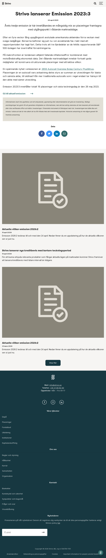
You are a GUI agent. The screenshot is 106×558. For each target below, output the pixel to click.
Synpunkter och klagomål (12, 499)
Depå (4, 417)
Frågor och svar (8, 504)
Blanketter (6, 488)
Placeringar (6, 422)
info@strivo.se (55, 385)
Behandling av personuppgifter (35, 554)
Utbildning (6, 433)
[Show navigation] (101, 3)
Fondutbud (6, 427)
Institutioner (7, 438)
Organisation (7, 476)
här (59, 523)
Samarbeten (7, 471)
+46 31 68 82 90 (57, 388)
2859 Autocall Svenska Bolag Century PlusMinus (68, 69)
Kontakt (53, 482)
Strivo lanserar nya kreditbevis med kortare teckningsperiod (36, 250)
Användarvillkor (12, 554)
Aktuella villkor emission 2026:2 (20, 229)
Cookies (55, 554)
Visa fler (53, 363)
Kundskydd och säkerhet (12, 494)
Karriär (5, 466)
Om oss (53, 449)
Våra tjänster (53, 411)
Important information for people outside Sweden (81, 554)
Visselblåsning (8, 509)
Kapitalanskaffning (9, 443)
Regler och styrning (10, 455)
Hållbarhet (6, 460)
